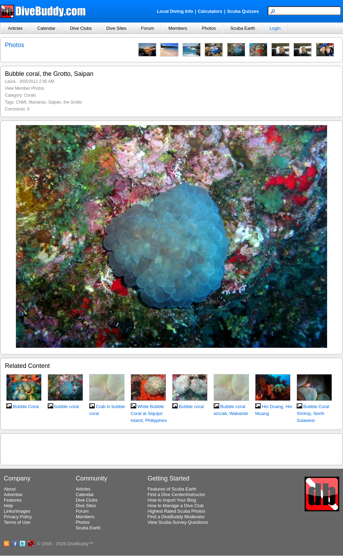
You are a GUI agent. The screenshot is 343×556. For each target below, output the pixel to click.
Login (275, 28)
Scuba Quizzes (243, 11)
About (10, 489)
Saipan (54, 102)
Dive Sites (116, 28)
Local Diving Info (175, 11)
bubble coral (66, 406)
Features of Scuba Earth (172, 489)
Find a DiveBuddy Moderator (176, 516)
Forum (147, 28)
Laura (10, 81)
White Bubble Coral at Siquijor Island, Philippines (149, 413)
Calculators (210, 11)
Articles (15, 28)
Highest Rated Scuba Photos (176, 511)
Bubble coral (191, 406)
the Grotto (72, 102)
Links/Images (17, 511)
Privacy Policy (18, 516)
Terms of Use (17, 522)
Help (8, 505)
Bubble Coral (26, 406)
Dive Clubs (81, 28)
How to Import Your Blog (172, 500)
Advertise (13, 494)
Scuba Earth (242, 28)
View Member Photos (24, 88)
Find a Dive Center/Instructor (176, 494)
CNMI (21, 102)
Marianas (37, 102)
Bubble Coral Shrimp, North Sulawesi (313, 413)
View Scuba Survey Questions (178, 522)
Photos (209, 28)
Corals (30, 95)
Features (12, 500)
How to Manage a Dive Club (176, 505)
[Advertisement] (171, 448)
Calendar (46, 28)
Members (177, 28)
